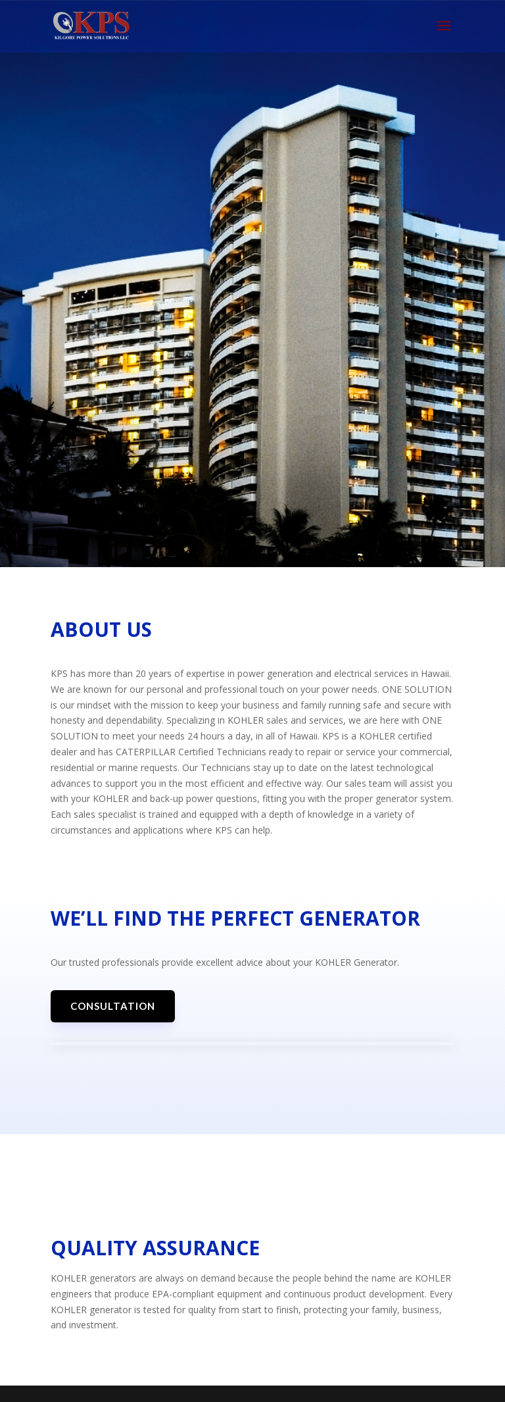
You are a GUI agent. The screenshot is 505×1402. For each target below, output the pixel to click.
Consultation (112, 1006)
